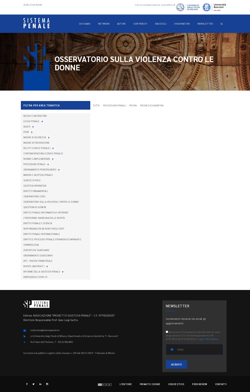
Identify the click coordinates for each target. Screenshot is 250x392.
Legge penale (31, 121)
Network (104, 23)
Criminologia (31, 244)
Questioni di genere (35, 207)
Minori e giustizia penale (38, 174)
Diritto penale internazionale (41, 233)
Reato (26, 126)
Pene (26, 131)
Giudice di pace (32, 180)
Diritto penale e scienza (37, 223)
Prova (133, 105)
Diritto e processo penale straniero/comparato (52, 239)
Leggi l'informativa (207, 338)
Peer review (199, 384)
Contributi (140, 23)
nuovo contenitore (35, 115)
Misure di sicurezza (34, 137)
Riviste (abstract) (33, 266)
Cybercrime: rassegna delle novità (44, 217)
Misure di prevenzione (36, 142)
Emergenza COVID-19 (35, 276)
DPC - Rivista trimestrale (37, 260)
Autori (121, 23)
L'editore (126, 384)
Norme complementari (36, 158)
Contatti (221, 384)
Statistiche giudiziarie (36, 250)
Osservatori (182, 23)
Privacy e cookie (150, 384)
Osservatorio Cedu (34, 196)
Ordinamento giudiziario (38, 255)
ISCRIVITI (176, 364)
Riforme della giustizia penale (41, 271)
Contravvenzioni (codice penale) (43, 153)
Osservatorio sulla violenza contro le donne (51, 201)
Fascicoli (161, 23)
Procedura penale (114, 105)
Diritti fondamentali (35, 191)
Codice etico (176, 384)
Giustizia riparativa (34, 185)
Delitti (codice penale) (36, 148)
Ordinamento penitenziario (39, 169)
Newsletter (205, 23)
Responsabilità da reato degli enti (43, 228)
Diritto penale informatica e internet (46, 212)
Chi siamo (85, 23)
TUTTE (96, 105)
